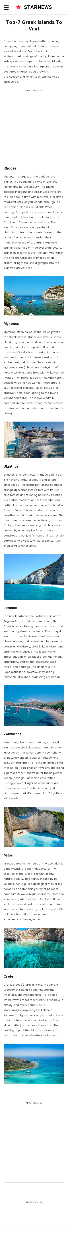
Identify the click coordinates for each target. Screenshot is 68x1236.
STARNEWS (34, 7)
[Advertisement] (34, 131)
